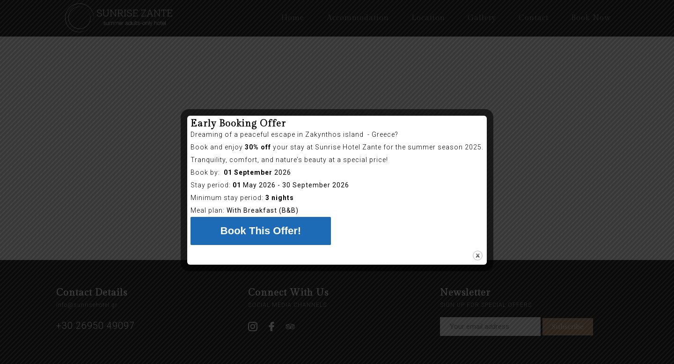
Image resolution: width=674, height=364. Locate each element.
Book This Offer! (260, 231)
